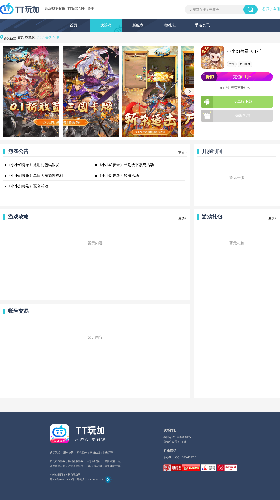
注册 (276, 9)
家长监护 (82, 452)
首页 (73, 25)
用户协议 (68, 452)
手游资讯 (202, 25)
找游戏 (105, 25)
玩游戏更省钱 (55, 9)
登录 (266, 9)
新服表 (138, 25)
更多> (182, 153)
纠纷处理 (95, 452)
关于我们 (55, 452)
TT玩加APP (76, 9)
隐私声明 (108, 452)
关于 (91, 9)
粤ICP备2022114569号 (62, 479)
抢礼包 (170, 25)
